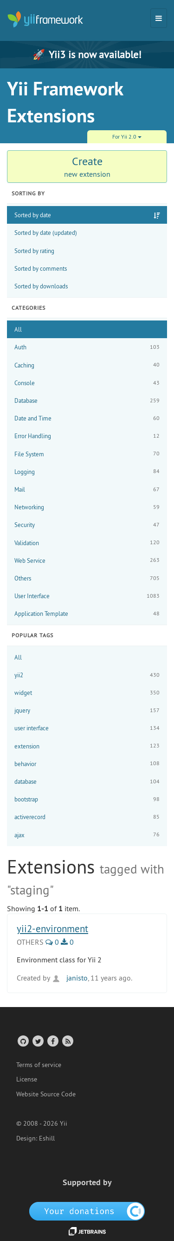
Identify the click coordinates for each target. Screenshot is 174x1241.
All (18, 329)
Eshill (47, 1138)
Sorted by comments (40, 268)
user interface (87, 728)
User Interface (87, 596)
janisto (70, 977)
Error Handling (87, 436)
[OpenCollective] (87, 1211)
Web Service (87, 560)
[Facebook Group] (52, 1040)
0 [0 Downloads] (67, 942)
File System (87, 454)
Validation (87, 543)
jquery (87, 710)
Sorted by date (32, 215)
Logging (87, 471)
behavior (87, 763)
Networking (87, 507)
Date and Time (87, 418)
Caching (87, 365)
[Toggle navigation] (158, 18)
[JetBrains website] (87, 1230)
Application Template (87, 614)
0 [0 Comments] (52, 942)
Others (87, 578)
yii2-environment (52, 928)
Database (87, 401)
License (26, 1079)
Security (87, 525)
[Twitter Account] (37, 1040)
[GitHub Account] (22, 1040)
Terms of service (38, 1065)
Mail (87, 490)
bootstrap (87, 799)
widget (87, 693)
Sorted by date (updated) (45, 232)
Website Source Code (46, 1094)
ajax (87, 835)
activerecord (87, 817)
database (87, 782)
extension (87, 746)
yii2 (87, 675)
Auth (87, 347)
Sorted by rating (34, 250)
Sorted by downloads (41, 286)
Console (87, 383)
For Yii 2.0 (127, 136)
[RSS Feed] (67, 1040)
